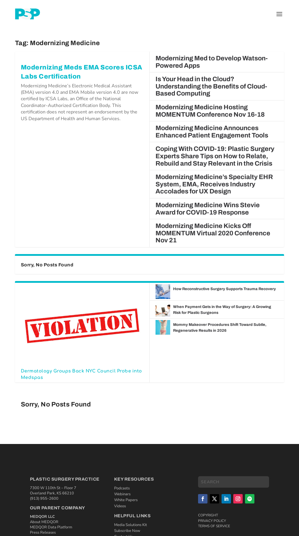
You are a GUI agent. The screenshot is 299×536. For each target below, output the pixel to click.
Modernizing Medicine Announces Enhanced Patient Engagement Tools (212, 132)
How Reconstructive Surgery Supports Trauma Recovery (225, 289)
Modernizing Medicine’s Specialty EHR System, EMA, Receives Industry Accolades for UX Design (214, 184)
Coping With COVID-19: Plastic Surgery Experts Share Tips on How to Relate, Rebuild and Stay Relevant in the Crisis (215, 156)
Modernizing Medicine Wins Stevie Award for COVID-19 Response (208, 209)
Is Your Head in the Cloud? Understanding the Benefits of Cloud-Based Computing (211, 86)
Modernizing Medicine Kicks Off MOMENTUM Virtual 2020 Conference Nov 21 (213, 233)
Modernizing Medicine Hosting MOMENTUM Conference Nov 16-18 (210, 111)
